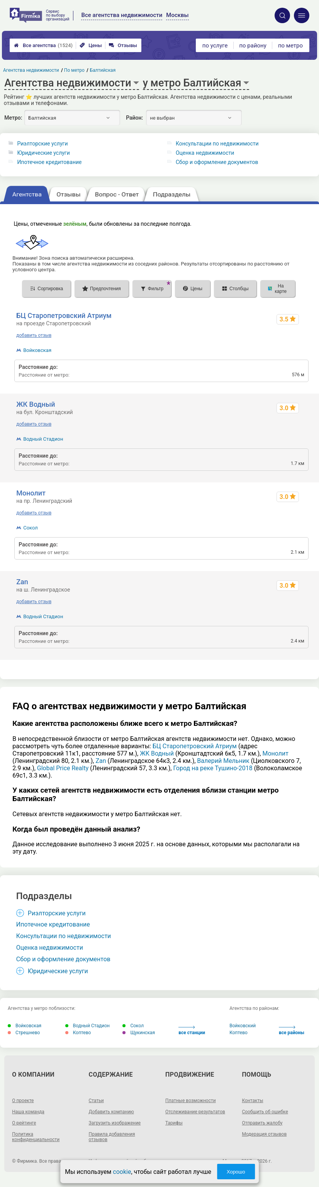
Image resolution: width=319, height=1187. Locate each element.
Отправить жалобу (262, 1123)
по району (252, 45)
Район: (134, 118)
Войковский (242, 1025)
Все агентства (43, 45)
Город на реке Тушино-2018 (212, 768)
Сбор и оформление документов (217, 162)
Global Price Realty (62, 768)
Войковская (37, 350)
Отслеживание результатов (195, 1111)
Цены (91, 45)
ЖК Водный (35, 404)
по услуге (215, 45)
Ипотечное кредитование (49, 162)
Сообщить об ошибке (265, 1111)
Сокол (30, 528)
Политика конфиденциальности (35, 1136)
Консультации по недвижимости (217, 143)
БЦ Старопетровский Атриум (64, 315)
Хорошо (236, 1172)
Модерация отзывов (264, 1134)
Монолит (31, 493)
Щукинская (138, 1032)
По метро (74, 70)
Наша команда (28, 1111)
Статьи (96, 1100)
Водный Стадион (43, 439)
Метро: (13, 118)
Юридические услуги (43, 153)
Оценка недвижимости (205, 153)
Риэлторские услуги (42, 143)
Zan (22, 582)
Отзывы (123, 45)
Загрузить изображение (115, 1123)
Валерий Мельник (223, 760)
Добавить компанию (111, 1111)
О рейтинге (24, 1123)
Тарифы (174, 1123)
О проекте (23, 1100)
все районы (291, 1030)
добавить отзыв (33, 335)
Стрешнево (24, 1032)
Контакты (252, 1100)
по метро (290, 45)
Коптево (78, 1032)
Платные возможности (190, 1100)
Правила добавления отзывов (112, 1136)
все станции (191, 1030)
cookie (122, 1171)
